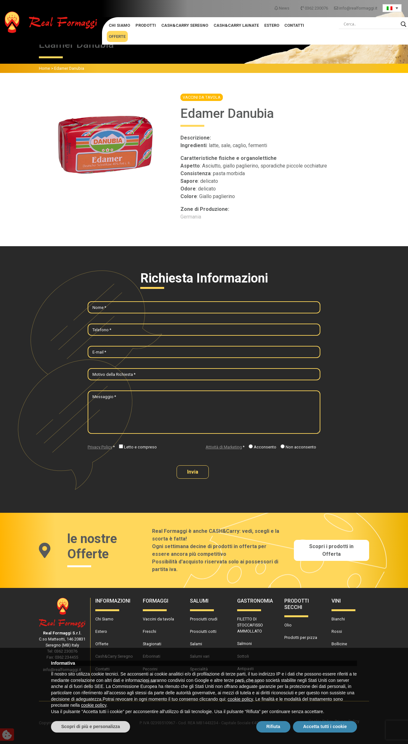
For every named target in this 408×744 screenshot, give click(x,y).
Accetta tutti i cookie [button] (325, 726)
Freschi (149, 631)
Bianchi (338, 619)
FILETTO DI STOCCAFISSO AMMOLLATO (250, 625)
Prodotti (145, 25)
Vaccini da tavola (202, 97)
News (282, 8)
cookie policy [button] (240, 699)
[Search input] (371, 24)
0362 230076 (315, 8)
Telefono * (101, 329)
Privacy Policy (100, 447)
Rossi (337, 631)
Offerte (117, 36)
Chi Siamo (119, 25)
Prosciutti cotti (203, 631)
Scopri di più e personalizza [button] (90, 726)
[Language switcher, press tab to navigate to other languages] (392, 8)
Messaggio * (104, 396)
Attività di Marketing (224, 447)
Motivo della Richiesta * (113, 374)
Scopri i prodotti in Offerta (331, 550)
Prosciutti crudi (203, 619)
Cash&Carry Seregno (184, 25)
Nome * (99, 307)
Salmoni (244, 643)
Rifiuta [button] (273, 726)
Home (44, 68)
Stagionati (152, 643)
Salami (196, 643)
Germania (190, 217)
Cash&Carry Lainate (236, 25)
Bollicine (339, 643)
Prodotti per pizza (300, 637)
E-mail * (99, 352)
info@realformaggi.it (355, 8)
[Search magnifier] (403, 24)
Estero (271, 25)
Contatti (294, 25)
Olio (288, 625)
